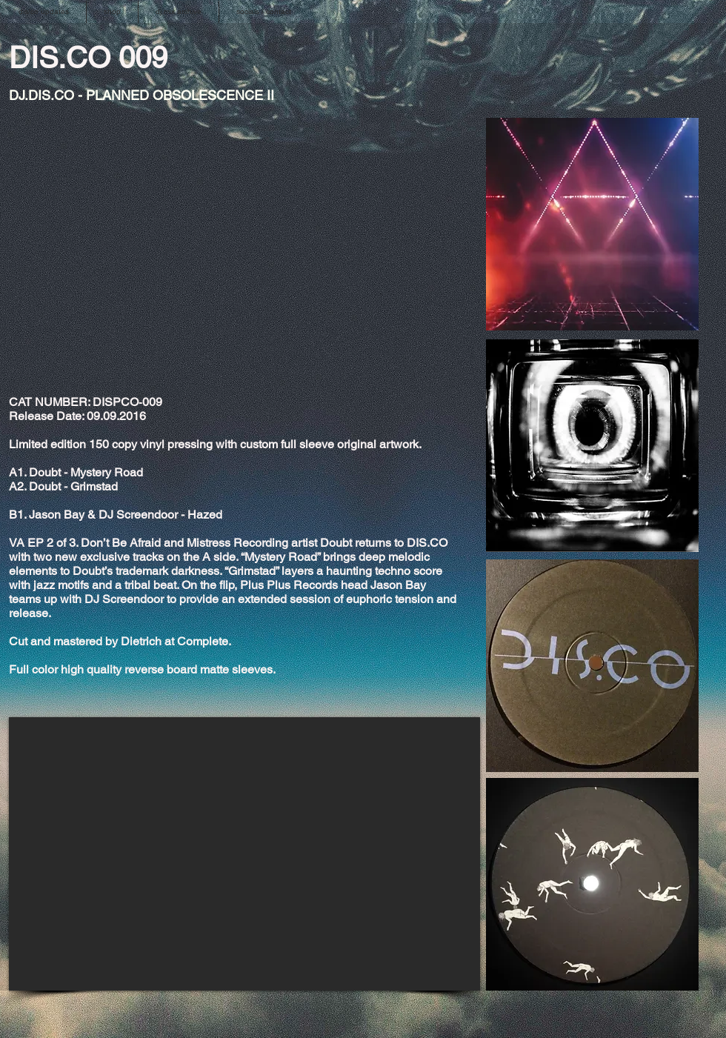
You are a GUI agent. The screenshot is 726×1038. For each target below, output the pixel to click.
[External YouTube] (244, 854)
